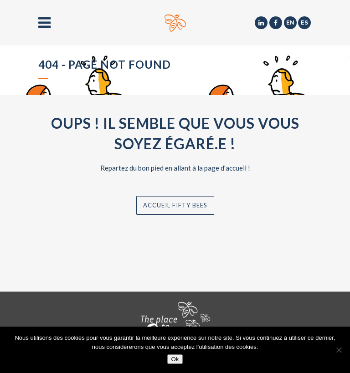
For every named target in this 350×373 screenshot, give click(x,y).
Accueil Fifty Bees (175, 205)
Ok (175, 359)
